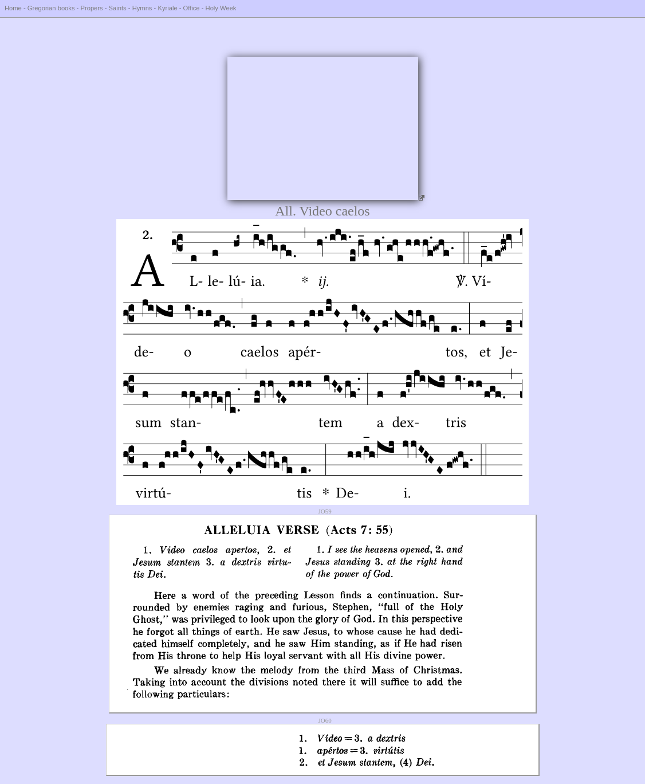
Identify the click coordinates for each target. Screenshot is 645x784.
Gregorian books (51, 8)
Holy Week (221, 8)
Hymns (142, 8)
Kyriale (167, 8)
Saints (118, 8)
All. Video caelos (322, 210)
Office (191, 8)
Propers (91, 8)
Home (13, 8)
